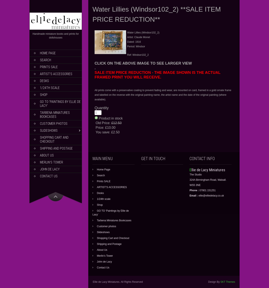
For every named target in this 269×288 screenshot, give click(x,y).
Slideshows (49, 131)
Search (45, 60)
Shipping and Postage (56, 148)
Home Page (48, 53)
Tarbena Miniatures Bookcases (55, 115)
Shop (43, 95)
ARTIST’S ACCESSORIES (56, 74)
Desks (44, 81)
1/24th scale (50, 88)
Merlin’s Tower (51, 162)
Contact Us (49, 176)
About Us (47, 155)
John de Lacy (50, 169)
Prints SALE (49, 67)
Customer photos (53, 124)
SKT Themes (227, 281)
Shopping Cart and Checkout (54, 139)
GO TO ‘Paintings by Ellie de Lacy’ (60, 104)
